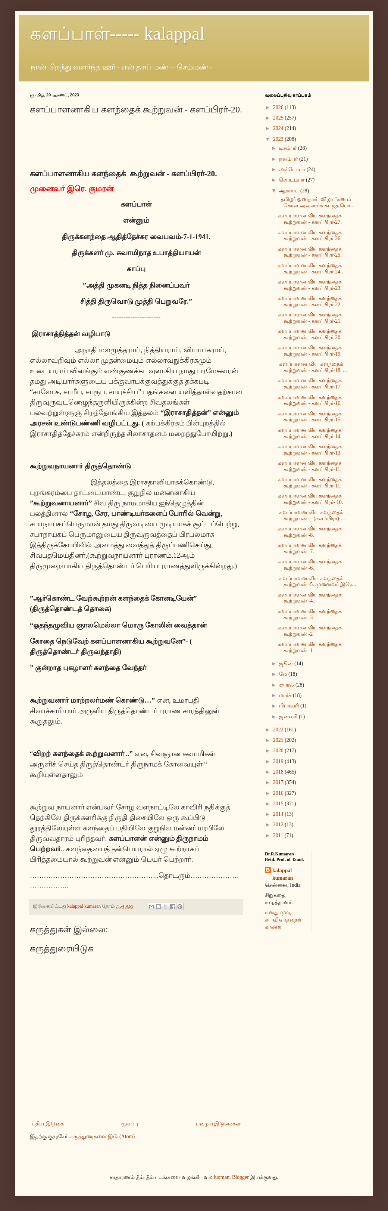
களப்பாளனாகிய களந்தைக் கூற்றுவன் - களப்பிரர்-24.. (310, 269)
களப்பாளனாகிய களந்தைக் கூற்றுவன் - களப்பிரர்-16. (310, 400)
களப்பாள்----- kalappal (117, 33)
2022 (279, 730)
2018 (279, 772)
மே (283, 674)
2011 (279, 835)
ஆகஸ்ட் (289, 190)
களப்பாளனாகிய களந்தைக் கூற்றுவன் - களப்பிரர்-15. (310, 417)
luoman (221, 1177)
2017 (279, 782)
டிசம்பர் (288, 148)
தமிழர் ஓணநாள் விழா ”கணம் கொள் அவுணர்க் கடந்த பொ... (316, 202)
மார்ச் (286, 695)
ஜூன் (286, 663)
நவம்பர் (289, 159)
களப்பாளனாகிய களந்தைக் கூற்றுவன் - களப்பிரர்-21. (310, 318)
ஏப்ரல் (287, 685)
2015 (279, 803)
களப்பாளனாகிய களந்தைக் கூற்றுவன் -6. (310, 565)
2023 (279, 139)
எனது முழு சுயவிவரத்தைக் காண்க (283, 920)
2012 (279, 824)
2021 (279, 740)
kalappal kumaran (282, 874)
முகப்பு (129, 1124)
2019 (279, 761)
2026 (279, 107)
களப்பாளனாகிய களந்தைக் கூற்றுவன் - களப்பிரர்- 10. (310, 499)
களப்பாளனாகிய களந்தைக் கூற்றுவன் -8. (310, 532)
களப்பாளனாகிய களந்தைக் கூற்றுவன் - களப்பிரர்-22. (310, 301)
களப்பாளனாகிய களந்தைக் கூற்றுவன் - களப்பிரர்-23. (310, 285)
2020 (279, 750)
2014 (279, 814)
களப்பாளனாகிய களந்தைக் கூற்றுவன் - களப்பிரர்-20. (310, 334)
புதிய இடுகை (48, 1124)
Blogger (240, 1177)
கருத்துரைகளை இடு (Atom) (102, 1136)
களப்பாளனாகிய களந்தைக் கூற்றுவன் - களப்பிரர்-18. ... (312, 367)
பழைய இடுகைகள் (218, 1124)
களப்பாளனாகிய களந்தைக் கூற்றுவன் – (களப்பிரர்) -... (312, 515)
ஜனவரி (289, 716)
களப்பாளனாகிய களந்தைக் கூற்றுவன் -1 (310, 647)
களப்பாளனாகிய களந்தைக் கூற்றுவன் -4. (310, 598)
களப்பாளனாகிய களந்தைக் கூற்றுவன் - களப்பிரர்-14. (310, 433)
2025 (279, 118)
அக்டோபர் (293, 169)
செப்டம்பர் (292, 180)
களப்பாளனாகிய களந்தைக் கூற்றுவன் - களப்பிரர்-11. (310, 466)
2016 (279, 793)
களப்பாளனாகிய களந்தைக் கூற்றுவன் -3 (310, 614)
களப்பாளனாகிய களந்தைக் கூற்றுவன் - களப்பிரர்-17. (310, 384)
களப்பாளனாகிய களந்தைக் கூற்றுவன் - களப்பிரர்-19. (310, 351)
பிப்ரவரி (289, 706)
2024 (279, 128)
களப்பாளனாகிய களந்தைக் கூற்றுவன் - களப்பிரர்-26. (310, 236)
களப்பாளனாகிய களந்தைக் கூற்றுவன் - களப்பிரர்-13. (310, 450)
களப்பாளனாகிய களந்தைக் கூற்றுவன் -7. (310, 548)
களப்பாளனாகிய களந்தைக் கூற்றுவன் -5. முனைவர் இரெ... (317, 582)
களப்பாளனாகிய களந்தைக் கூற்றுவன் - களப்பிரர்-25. (310, 252)
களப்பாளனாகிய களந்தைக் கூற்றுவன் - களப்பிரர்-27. (310, 219)
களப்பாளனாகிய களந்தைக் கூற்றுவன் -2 (310, 631)
